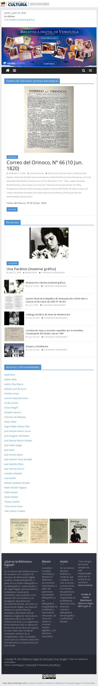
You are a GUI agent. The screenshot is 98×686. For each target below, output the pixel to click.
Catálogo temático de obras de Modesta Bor (48, 314)
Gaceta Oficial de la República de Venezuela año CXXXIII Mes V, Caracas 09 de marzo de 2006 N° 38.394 (57, 300)
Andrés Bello (10, 379)
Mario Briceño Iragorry (15, 487)
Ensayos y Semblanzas (37, 346)
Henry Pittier (10, 421)
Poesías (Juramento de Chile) (68, 185)
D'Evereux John (79, 173)
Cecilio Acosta (11, 402)
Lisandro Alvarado (13, 473)
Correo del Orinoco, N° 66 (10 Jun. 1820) (45, 165)
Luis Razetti (10, 478)
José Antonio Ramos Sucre (17, 431)
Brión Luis (52, 173)
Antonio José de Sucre (15, 388)
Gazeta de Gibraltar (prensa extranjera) (31, 177)
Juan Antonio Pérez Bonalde (18, 459)
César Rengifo (11, 407)
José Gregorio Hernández (16, 435)
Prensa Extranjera (34, 188)
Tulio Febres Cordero (14, 511)
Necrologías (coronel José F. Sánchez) (38, 185)
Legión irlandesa (77, 181)
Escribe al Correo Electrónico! (86, 597)
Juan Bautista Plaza (13, 464)
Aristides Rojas (11, 393)
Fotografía (12, 263)
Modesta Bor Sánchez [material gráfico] (45, 282)
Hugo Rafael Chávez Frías (17, 426)
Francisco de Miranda (14, 417)
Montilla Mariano (14, 185)
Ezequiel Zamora (12, 412)
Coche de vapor (65, 173)
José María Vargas (13, 445)
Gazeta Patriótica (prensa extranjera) (65, 177)
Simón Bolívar (11, 497)
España (10, 177)
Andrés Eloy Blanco (13, 384)
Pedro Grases (11, 492)
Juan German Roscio (14, 468)
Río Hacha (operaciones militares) (48, 192)
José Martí (9, 449)
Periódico (12, 157)
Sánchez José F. (26, 196)
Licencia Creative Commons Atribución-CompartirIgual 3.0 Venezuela (61, 683)
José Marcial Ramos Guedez (18, 440)
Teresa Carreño (12, 501)
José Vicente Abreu (13, 454)
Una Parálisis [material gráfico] (19, 19)
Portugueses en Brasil (16, 188)
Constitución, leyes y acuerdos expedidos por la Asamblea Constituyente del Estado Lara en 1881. (54, 332)
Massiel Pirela (31, 272)
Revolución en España (23, 192)
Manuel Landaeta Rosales (17, 482)
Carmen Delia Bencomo (16, 398)
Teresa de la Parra (13, 506)
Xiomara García (37, 173)
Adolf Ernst (9, 374)
